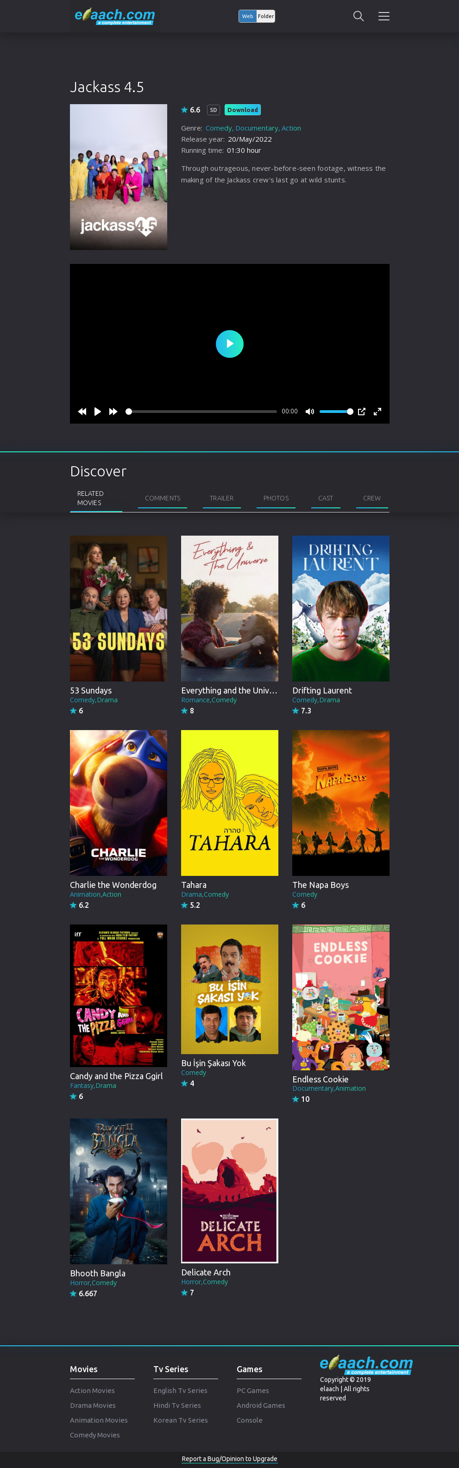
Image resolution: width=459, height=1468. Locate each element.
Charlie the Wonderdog (113, 884)
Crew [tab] (372, 498)
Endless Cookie (320, 1079)
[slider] (201, 411)
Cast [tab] (325, 498)
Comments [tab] (163, 498)
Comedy (219, 127)
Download (242, 109)
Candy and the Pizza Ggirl (116, 1076)
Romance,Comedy (209, 699)
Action (291, 127)
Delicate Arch (206, 1272)
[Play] (97, 411)
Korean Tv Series (180, 1420)
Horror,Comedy (93, 1282)
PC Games (253, 1390)
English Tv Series (180, 1390)
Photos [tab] (276, 498)
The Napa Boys (320, 884)
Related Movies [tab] (90, 498)
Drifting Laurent (322, 690)
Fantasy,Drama (93, 1085)
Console (250, 1420)
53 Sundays (91, 690)
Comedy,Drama (94, 699)
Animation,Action (95, 894)
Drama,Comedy (205, 894)
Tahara (194, 884)
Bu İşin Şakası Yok (213, 1063)
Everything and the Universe (233, 690)
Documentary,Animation (329, 1088)
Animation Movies (99, 1420)
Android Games (261, 1405)
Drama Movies (93, 1405)
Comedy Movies (95, 1435)
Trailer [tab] (221, 498)
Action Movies (92, 1390)
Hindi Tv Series (177, 1405)
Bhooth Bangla (98, 1273)
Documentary (256, 127)
